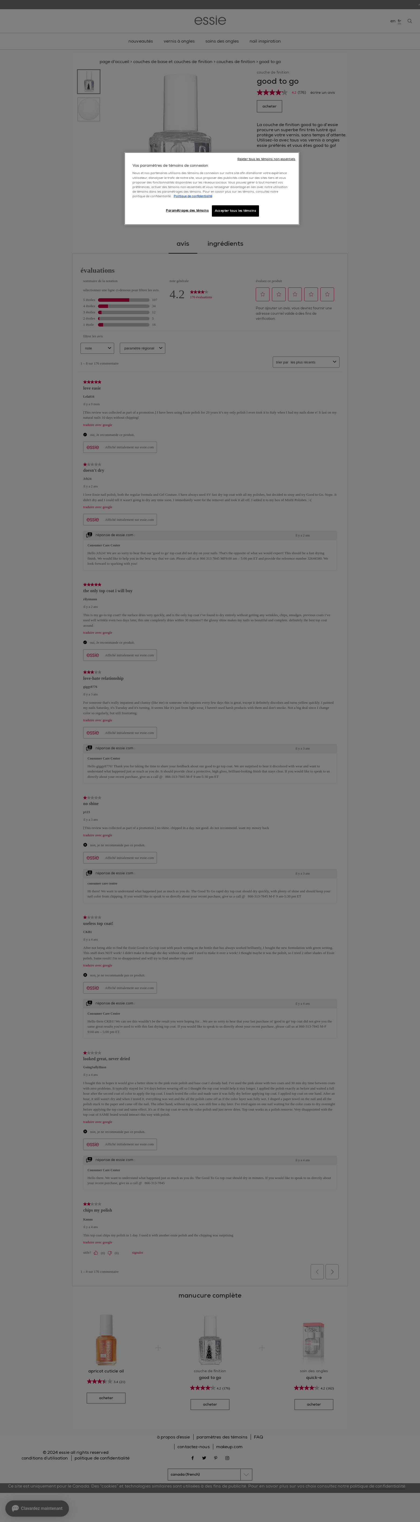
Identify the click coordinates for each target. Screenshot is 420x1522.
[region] (211, 188)
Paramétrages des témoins (187, 211)
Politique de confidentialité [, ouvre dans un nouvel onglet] (193, 196)
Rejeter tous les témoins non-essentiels (266, 159)
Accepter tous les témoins (235, 211)
